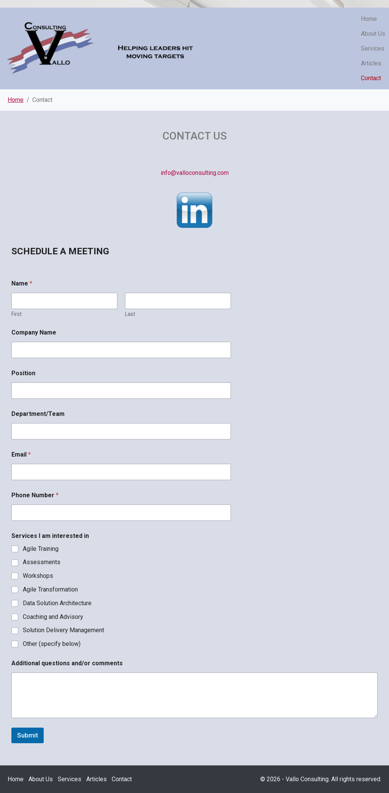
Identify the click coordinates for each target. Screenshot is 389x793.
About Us (373, 33)
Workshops (38, 575)
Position (23, 373)
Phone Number (35, 495)
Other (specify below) (52, 643)
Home (369, 18)
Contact (371, 78)
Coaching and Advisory (53, 616)
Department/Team (38, 413)
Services (372, 48)
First (16, 314)
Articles (371, 63)
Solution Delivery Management (63, 630)
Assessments (41, 562)
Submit (27, 735)
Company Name (33, 332)
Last (130, 314)
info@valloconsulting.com (195, 172)
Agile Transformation (50, 589)
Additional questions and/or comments (67, 663)
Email (21, 454)
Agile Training (41, 548)
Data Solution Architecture (57, 603)
